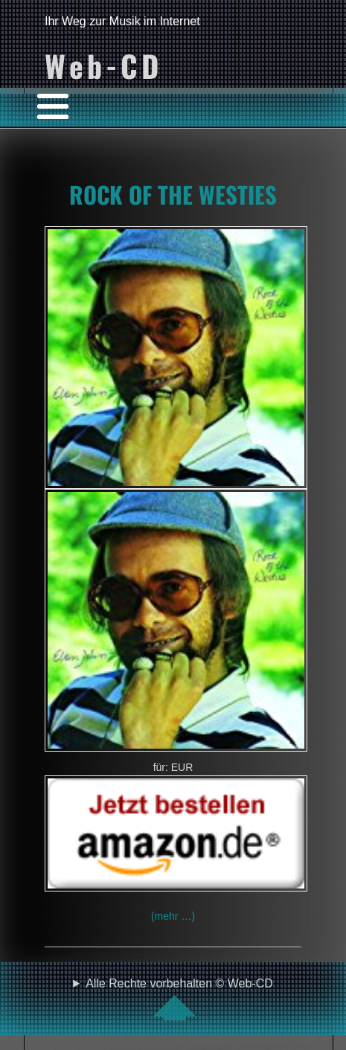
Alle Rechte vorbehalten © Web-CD (179, 998)
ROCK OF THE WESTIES (173, 194)
